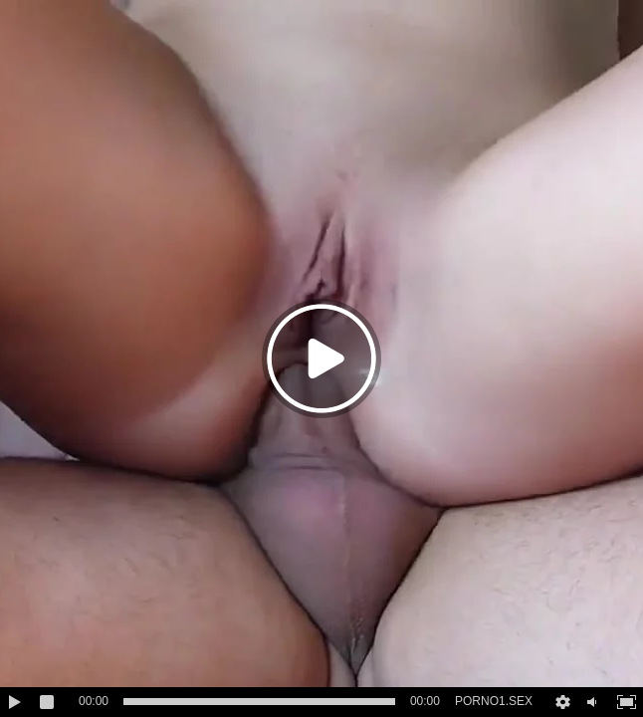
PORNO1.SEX (494, 701)
